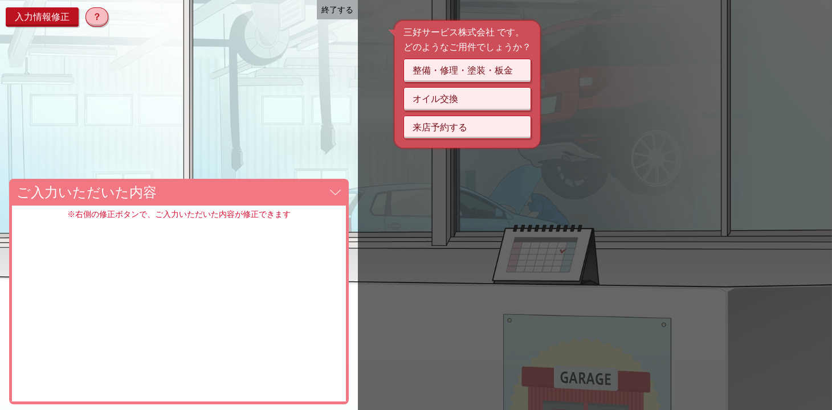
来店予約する (440, 127)
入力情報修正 (42, 17)
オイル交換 (435, 99)
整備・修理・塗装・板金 (463, 70)
